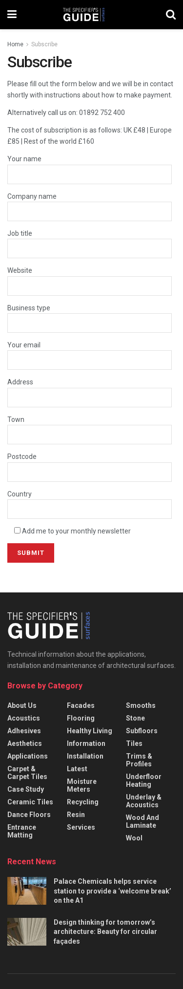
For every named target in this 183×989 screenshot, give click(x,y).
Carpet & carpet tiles (27, 772)
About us (22, 705)
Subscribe (44, 44)
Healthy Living (89, 731)
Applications (27, 756)
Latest (77, 769)
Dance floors (29, 814)
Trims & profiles (139, 760)
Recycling (83, 802)
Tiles (134, 743)
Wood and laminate (142, 821)
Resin (76, 814)
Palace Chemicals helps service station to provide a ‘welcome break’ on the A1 (112, 890)
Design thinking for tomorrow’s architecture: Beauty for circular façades (105, 931)
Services (81, 827)
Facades (81, 705)
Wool (134, 838)
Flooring (81, 718)
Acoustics (23, 718)
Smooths (141, 705)
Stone (135, 718)
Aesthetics (24, 743)
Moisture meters (82, 785)
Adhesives (24, 731)
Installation (85, 756)
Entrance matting (21, 831)
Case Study (25, 789)
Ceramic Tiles (30, 802)
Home (15, 44)
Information (86, 743)
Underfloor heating (144, 780)
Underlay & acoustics (144, 801)
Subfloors (142, 731)
